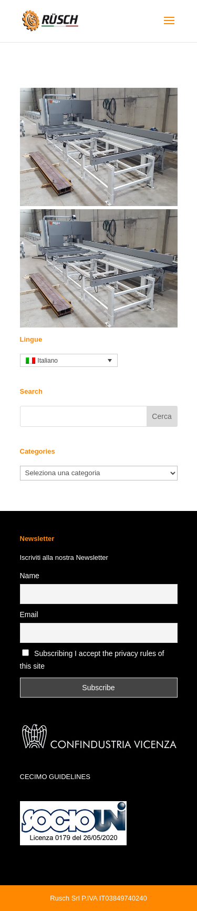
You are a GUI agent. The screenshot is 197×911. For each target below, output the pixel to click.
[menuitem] (69, 360)
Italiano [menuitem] (47, 360)
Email (29, 614)
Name (29, 575)
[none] (69, 360)
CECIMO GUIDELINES (55, 777)
